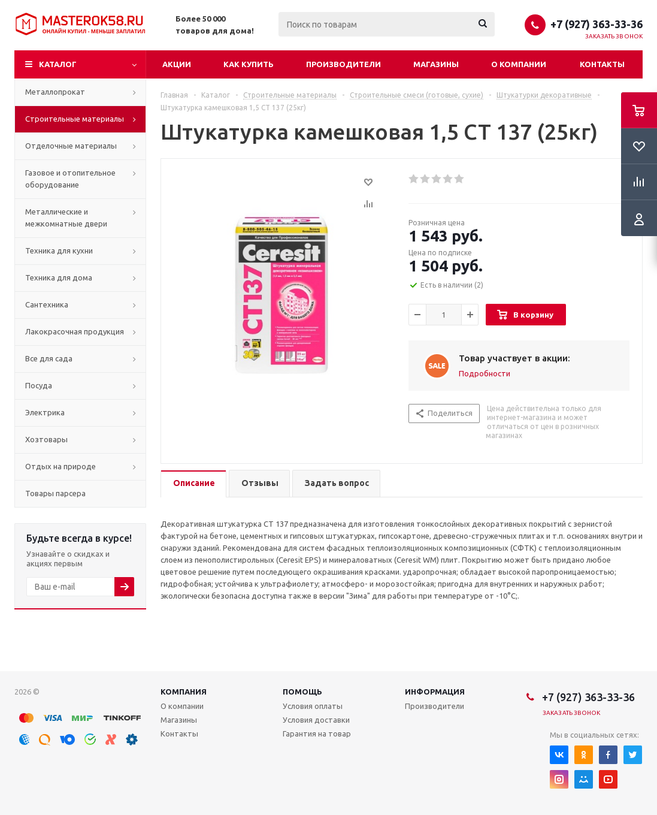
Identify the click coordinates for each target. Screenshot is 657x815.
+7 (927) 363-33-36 (596, 24)
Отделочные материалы (71, 145)
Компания (184, 691)
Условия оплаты (313, 706)
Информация (435, 691)
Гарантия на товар (317, 733)
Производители (343, 64)
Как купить (248, 64)
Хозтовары (46, 439)
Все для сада (48, 358)
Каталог (58, 64)
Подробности (484, 373)
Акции (176, 64)
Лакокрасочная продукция (74, 331)
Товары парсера (55, 493)
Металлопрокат (55, 91)
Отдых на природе (60, 466)
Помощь (302, 691)
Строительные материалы (74, 118)
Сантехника (46, 304)
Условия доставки (316, 720)
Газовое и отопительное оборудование (70, 178)
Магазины (436, 64)
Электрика (45, 412)
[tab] (193, 484)
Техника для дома (58, 277)
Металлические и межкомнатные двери (66, 217)
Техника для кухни (59, 250)
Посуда (38, 385)
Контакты (602, 64)
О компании (518, 64)
